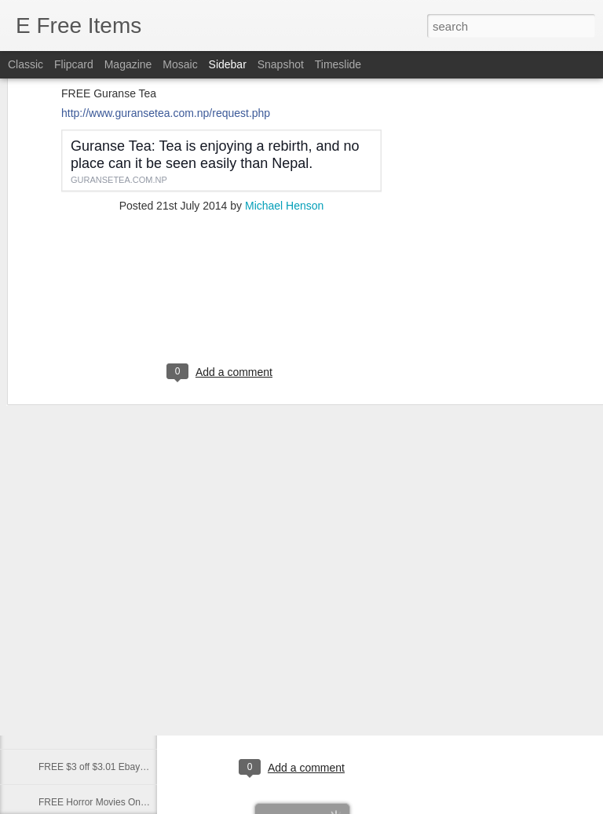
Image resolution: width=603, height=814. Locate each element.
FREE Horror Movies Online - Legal (112, 802)
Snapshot (281, 64)
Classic (25, 64)
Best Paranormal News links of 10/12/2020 (127, 660)
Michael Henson (284, 124)
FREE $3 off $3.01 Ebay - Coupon (109, 766)
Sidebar (228, 64)
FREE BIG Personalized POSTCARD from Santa (140, 696)
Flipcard (73, 64)
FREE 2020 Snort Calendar (95, 731)
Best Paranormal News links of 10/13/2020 (127, 625)
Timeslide (338, 64)
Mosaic (180, 64)
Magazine (128, 64)
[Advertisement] (221, 225)
